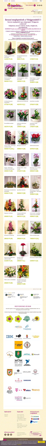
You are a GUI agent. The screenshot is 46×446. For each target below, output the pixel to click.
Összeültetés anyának (8, 123)
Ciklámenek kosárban (34, 145)
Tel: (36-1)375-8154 (20, 414)
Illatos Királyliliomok (34, 55)
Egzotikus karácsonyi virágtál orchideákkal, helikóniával (21, 281)
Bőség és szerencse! (21, 145)
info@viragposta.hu (20, 417)
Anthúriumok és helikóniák (22, 101)
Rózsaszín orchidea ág (9, 235)
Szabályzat (19, 444)
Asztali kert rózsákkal (34, 101)
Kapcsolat (6, 414)
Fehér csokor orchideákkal (9, 279)
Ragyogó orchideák (8, 213)
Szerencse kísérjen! (21, 235)
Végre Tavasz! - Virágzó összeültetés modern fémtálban (35, 79)
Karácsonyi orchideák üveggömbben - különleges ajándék (35, 191)
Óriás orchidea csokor (34, 235)
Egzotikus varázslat (21, 189)
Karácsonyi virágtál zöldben (36, 257)
